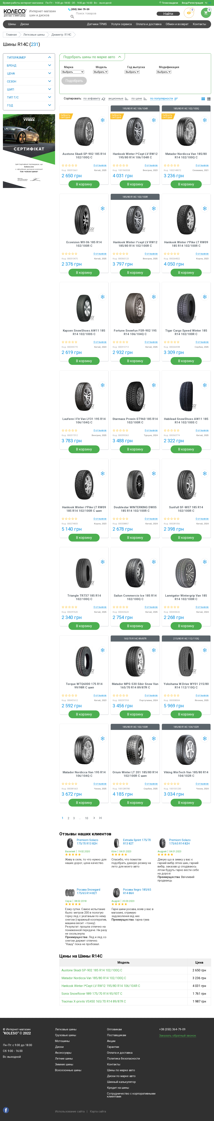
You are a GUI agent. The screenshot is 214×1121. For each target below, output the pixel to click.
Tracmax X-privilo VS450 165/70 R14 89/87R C (93, 1004)
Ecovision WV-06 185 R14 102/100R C (84, 246)
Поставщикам (116, 1035)
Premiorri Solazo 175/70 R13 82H (87, 844)
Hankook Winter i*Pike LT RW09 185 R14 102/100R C (186, 246)
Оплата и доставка (148, 26)
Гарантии (113, 1047)
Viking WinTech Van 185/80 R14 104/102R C (186, 776)
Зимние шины (64, 1064)
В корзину (84, 187)
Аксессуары (63, 1052)
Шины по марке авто (121, 1070)
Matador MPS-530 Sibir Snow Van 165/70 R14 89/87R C (135, 688)
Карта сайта (98, 1111)
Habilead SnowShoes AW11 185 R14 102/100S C (186, 423)
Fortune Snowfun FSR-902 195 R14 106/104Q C (135, 335)
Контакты (199, 26)
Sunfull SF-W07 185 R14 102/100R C (186, 511)
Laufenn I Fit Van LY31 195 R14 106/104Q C (84, 423)
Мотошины (62, 1041)
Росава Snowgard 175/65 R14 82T (88, 894)
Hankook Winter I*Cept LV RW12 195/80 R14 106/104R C (135, 158)
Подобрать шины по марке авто (89, 59)
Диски (24, 26)
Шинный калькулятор (121, 1082)
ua (209, 2)
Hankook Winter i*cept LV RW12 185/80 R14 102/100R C (135, 246)
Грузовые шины (65, 1035)
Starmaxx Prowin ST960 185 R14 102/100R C (135, 423)
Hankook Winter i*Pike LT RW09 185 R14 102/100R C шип (84, 511)
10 (86, 821)
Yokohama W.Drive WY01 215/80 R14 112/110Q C (186, 688)
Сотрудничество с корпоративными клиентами (131, 1095)
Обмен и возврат (177, 26)
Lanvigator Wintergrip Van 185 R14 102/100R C (186, 600)
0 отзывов (100, 168)
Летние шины (64, 1058)
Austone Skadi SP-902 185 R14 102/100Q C (84, 158)
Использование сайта (70, 1111)
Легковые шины (65, 1029)
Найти (168, 16)
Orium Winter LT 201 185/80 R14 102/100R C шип (135, 776)
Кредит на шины (118, 1087)
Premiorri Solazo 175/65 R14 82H (180, 844)
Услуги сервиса (121, 26)
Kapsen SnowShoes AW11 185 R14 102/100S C (84, 335)
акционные (115, 101)
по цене (137, 101)
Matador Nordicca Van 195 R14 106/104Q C (84, 776)
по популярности (161, 101)
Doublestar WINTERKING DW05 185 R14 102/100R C (135, 511)
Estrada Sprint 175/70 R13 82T (137, 844)
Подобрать (74, 83)
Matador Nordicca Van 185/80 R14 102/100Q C (186, 158)
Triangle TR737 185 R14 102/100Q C (84, 600)
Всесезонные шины (68, 1070)
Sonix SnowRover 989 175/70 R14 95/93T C (91, 996)
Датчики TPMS (97, 26)
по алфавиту (91, 101)
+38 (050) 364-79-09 (172, 1029)
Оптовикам (114, 1029)
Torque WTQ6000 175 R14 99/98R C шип (84, 688)
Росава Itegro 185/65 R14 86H (137, 894)
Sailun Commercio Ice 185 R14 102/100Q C (135, 600)
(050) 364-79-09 (80, 9)
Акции (111, 1041)
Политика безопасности (123, 1058)
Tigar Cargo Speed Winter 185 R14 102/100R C (186, 335)
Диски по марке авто (121, 1076)
